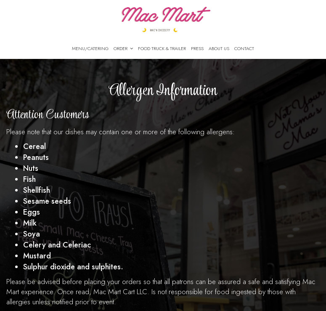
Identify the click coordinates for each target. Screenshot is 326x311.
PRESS (197, 48)
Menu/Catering (90, 48)
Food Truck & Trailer (162, 48)
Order (123, 48)
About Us (219, 48)
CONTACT (244, 48)
